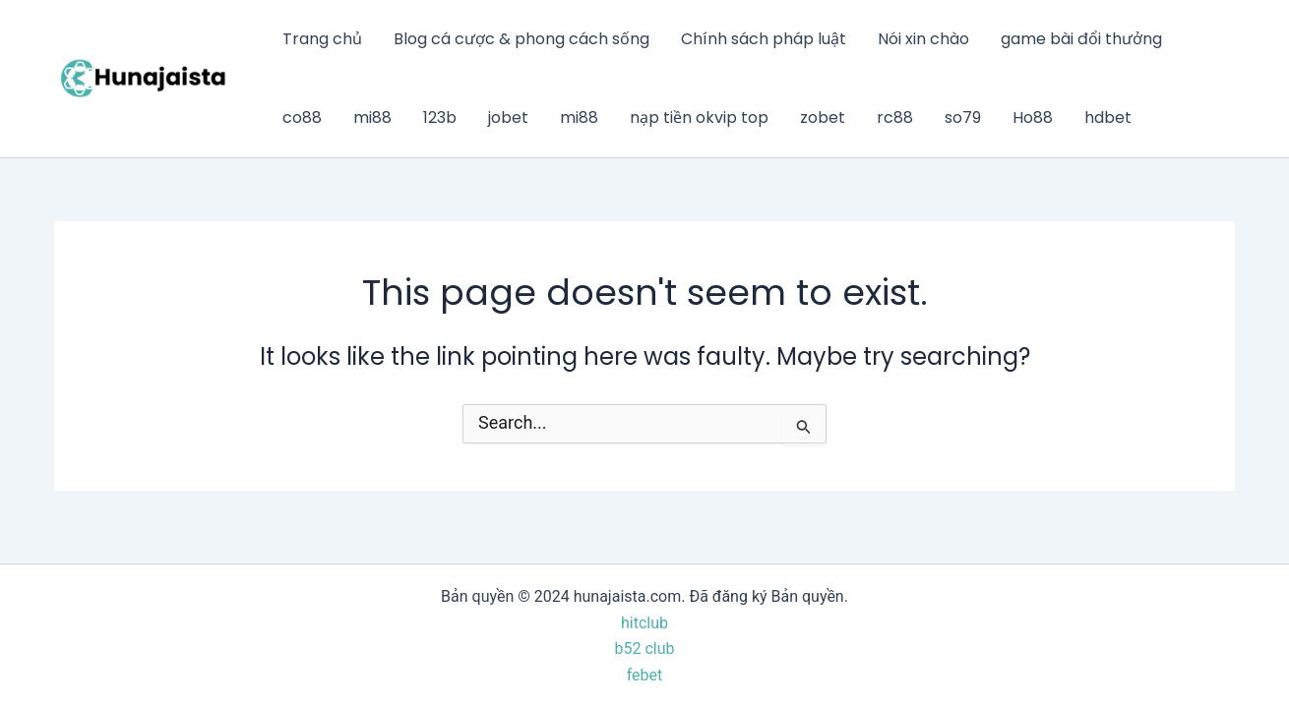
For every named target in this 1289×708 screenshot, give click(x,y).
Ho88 (1033, 117)
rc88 (895, 117)
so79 (963, 117)
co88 (302, 117)
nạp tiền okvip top (699, 117)
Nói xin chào (923, 39)
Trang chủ (322, 39)
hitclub (644, 623)
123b (440, 117)
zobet (822, 117)
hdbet (1108, 117)
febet (645, 675)
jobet (508, 117)
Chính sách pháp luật (763, 39)
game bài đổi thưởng (1081, 39)
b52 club (644, 648)
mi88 (372, 117)
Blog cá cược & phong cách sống (521, 39)
